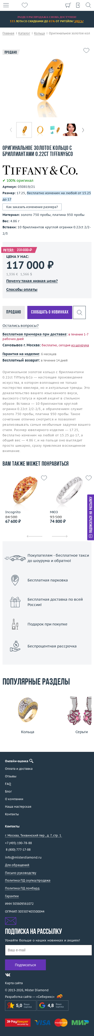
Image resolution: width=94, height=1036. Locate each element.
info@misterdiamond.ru (23, 857)
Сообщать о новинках (49, 312)
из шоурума (80, 345)
